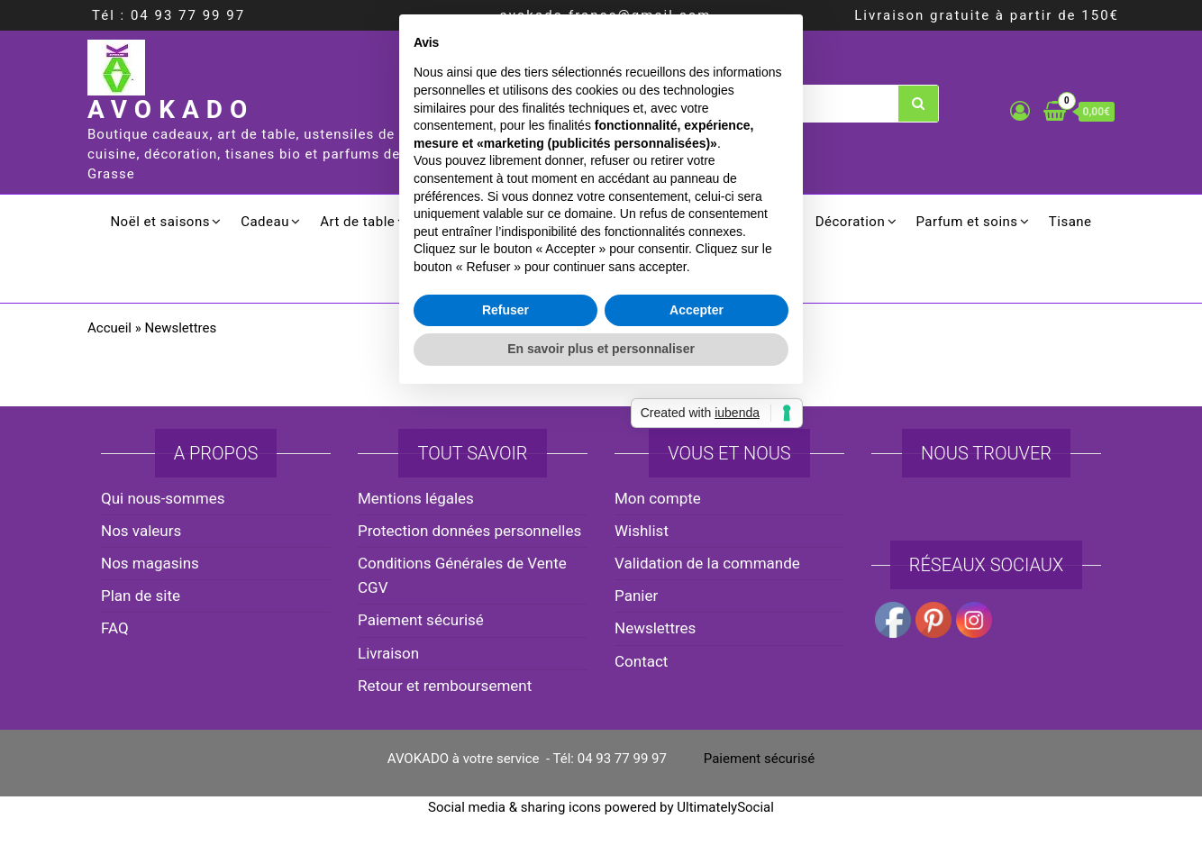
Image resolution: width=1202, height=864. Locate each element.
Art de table (357, 222)
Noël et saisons (160, 222)
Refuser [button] (505, 542)
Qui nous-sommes (162, 498)
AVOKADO (170, 109)
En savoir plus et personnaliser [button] (601, 582)
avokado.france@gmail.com (606, 15)
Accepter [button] (696, 542)
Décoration (850, 222)
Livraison (388, 653)
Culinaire (536, 222)
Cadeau (265, 222)
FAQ (115, 628)
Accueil (109, 328)
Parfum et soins (966, 222)
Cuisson (452, 222)
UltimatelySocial (725, 807)
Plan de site (140, 596)
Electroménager (646, 222)
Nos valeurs (141, 531)
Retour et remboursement (445, 686)
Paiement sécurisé (759, 758)
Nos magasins (150, 563)
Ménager (756, 222)
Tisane (1070, 222)
